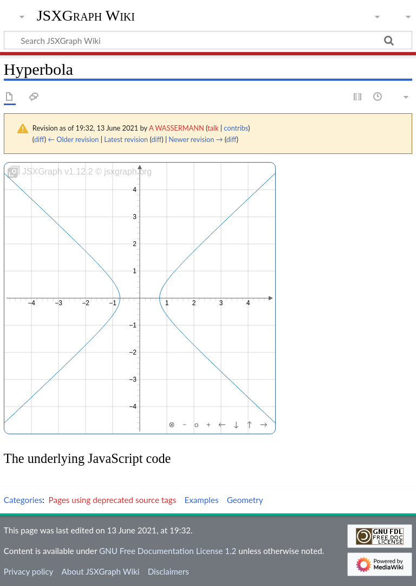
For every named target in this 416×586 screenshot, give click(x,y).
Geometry (245, 500)
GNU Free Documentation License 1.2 (167, 551)
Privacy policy (28, 571)
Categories (23, 500)
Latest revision (126, 139)
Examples (201, 500)
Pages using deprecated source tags (113, 500)
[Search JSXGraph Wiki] (208, 40)
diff (39, 139)
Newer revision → (195, 139)
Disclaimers (168, 571)
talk (212, 128)
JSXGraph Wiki (86, 15)
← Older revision (73, 139)
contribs (236, 128)
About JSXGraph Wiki (100, 571)
